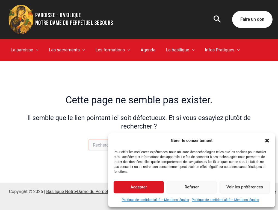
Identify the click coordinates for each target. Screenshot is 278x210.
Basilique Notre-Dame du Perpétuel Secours (88, 191)
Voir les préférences (244, 187)
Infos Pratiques (213, 50)
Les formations (108, 50)
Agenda (142, 49)
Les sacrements (64, 50)
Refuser (192, 187)
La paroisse (24, 50)
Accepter (139, 187)
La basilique (172, 50)
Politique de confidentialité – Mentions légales (155, 200)
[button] (267, 140)
